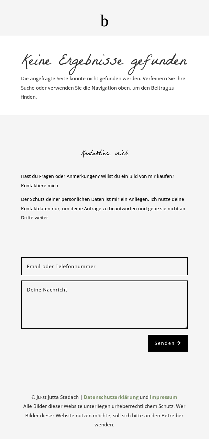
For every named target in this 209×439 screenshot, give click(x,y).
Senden (165, 343)
